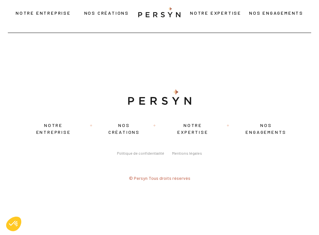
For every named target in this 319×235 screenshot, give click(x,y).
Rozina (12, 38)
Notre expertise (215, 13)
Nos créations (106, 13)
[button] (14, 224)
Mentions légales (187, 153)
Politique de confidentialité (140, 153)
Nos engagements (276, 13)
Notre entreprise (43, 13)
